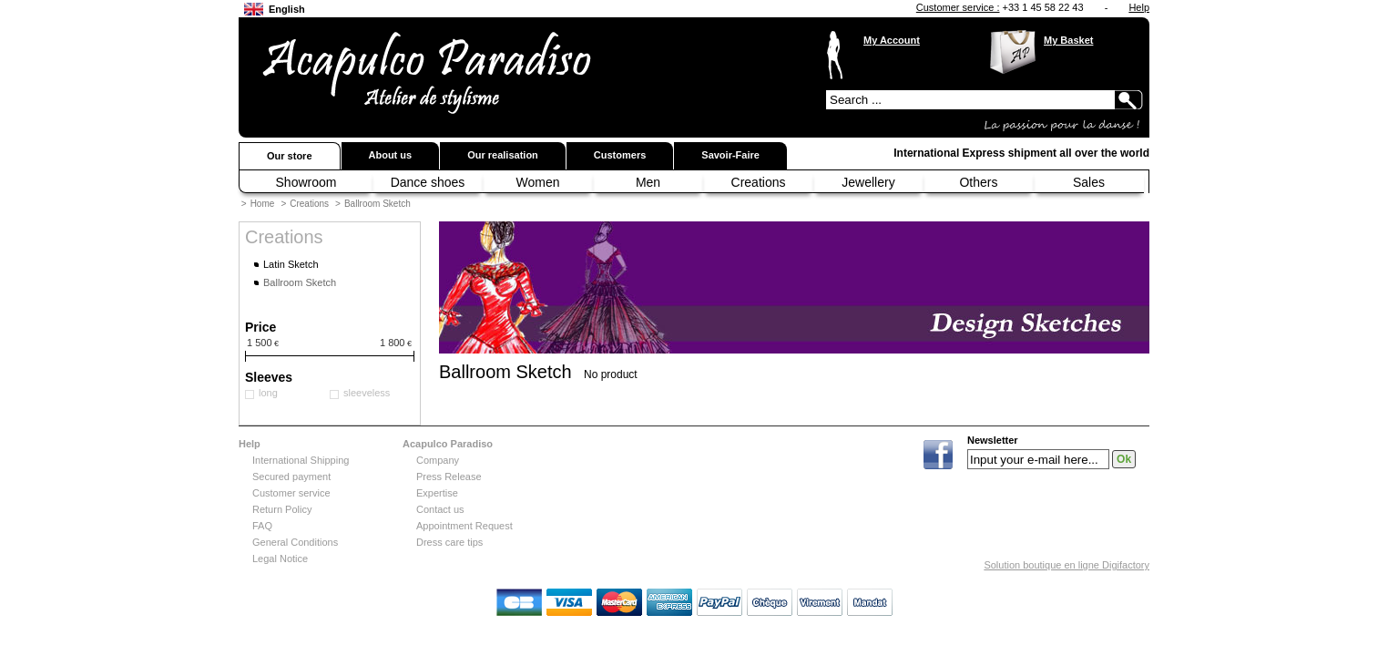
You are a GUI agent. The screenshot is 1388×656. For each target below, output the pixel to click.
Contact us (440, 509)
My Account (891, 40)
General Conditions (295, 542)
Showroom (306, 182)
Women (538, 182)
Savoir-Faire (730, 154)
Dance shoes (428, 182)
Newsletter (992, 441)
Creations (758, 182)
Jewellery (868, 182)
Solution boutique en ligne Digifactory (1066, 564)
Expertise (437, 492)
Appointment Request (464, 525)
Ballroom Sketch (377, 204)
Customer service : (958, 7)
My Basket (1068, 40)
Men (648, 182)
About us (391, 154)
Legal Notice (280, 558)
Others (978, 182)
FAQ (262, 525)
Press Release (449, 476)
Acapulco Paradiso (448, 443)
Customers (620, 154)
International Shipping (300, 460)
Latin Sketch (291, 264)
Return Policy (281, 509)
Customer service (291, 492)
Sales (1089, 182)
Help (1138, 7)
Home (262, 204)
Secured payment (291, 476)
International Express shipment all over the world (1021, 153)
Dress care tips (449, 542)
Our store (289, 155)
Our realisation (502, 154)
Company (437, 460)
